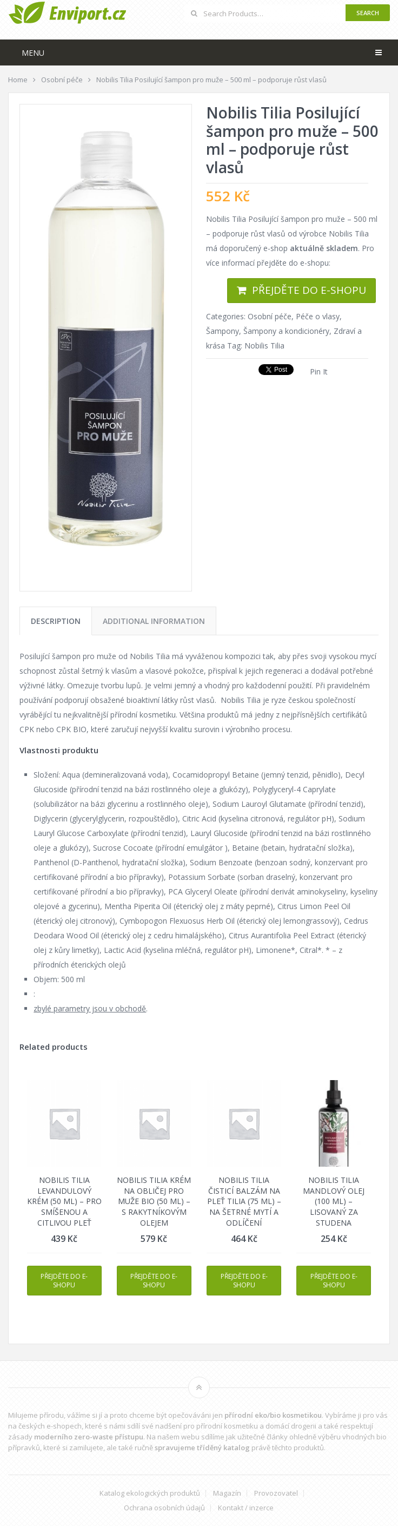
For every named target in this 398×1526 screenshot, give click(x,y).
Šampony (222, 331)
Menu (33, 53)
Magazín (227, 1493)
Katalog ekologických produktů (150, 1493)
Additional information (154, 621)
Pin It (319, 371)
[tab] (55, 621)
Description (56, 621)
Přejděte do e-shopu (309, 290)
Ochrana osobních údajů (164, 1507)
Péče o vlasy (318, 316)
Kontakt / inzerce (246, 1507)
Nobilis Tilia (264, 345)
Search (367, 13)
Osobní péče (269, 316)
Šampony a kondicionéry (286, 331)
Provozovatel (276, 1493)
